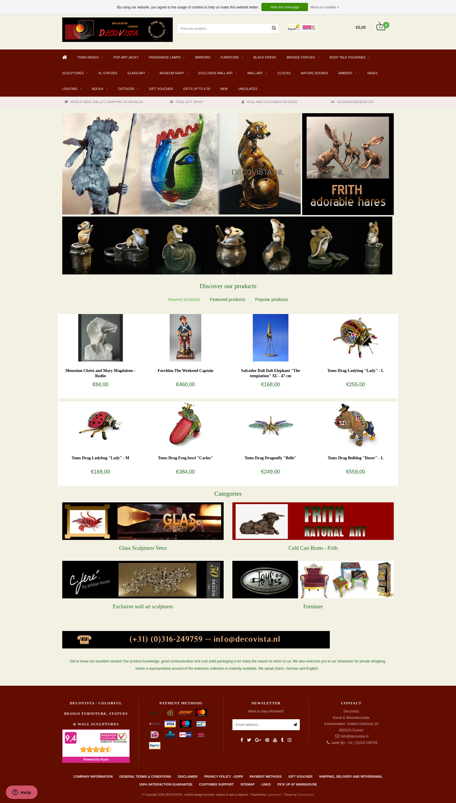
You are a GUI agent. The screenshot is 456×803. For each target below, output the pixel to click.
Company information (93, 776)
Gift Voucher (161, 89)
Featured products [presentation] (227, 299)
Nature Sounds (314, 73)
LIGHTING (69, 89)
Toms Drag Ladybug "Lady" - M (100, 458)
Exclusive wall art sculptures (143, 606)
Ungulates (247, 89)
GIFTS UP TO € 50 (196, 89)
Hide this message (284, 7)
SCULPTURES (73, 73)
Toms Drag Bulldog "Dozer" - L (356, 458)
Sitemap (247, 784)
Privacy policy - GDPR (223, 776)
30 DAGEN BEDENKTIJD (352, 102)
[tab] (184, 299)
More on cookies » (325, 7)
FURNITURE (229, 57)
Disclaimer (187, 776)
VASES (372, 73)
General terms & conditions (145, 776)
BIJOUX (98, 89)
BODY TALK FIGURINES (347, 57)
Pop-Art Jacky (126, 57)
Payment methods (266, 776)
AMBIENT (346, 73)
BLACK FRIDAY (265, 57)
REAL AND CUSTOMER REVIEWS (270, 102)
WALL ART (255, 73)
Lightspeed (274, 794)
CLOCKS (284, 73)
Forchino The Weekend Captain (185, 370)
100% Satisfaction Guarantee (166, 784)
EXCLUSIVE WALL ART (215, 73)
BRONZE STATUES (300, 57)
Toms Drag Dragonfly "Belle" (271, 458)
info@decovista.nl (354, 736)
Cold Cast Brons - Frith (313, 548)
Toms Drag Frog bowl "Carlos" (185, 458)
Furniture (313, 606)
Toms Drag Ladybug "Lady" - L (355, 370)
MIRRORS (202, 57)
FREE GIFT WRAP (186, 102)
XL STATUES (107, 73)
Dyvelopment (305, 794)
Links (266, 784)
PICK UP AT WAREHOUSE (297, 784)
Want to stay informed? (266, 711)
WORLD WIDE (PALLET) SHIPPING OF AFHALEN (103, 102)
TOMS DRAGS (88, 57)
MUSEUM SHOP (172, 73)
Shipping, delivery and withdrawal (350, 776)
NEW (224, 89)
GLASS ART (136, 73)
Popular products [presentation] (271, 299)
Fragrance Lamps (165, 57)
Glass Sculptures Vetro (143, 548)
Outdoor (126, 89)
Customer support (216, 784)
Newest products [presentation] (184, 299)
